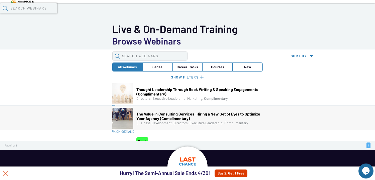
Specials (176, 12)
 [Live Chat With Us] (361, 168)
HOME (149, 163)
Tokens (142, 12)
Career (101, 41)
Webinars (89, 12)
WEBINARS (49, 163)
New (151, 41)
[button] (276, 12)
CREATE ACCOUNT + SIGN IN (273, 163)
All (51, 41)
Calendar (116, 12)
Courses (126, 41)
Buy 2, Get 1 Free (243, 173)
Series (76, 41)
